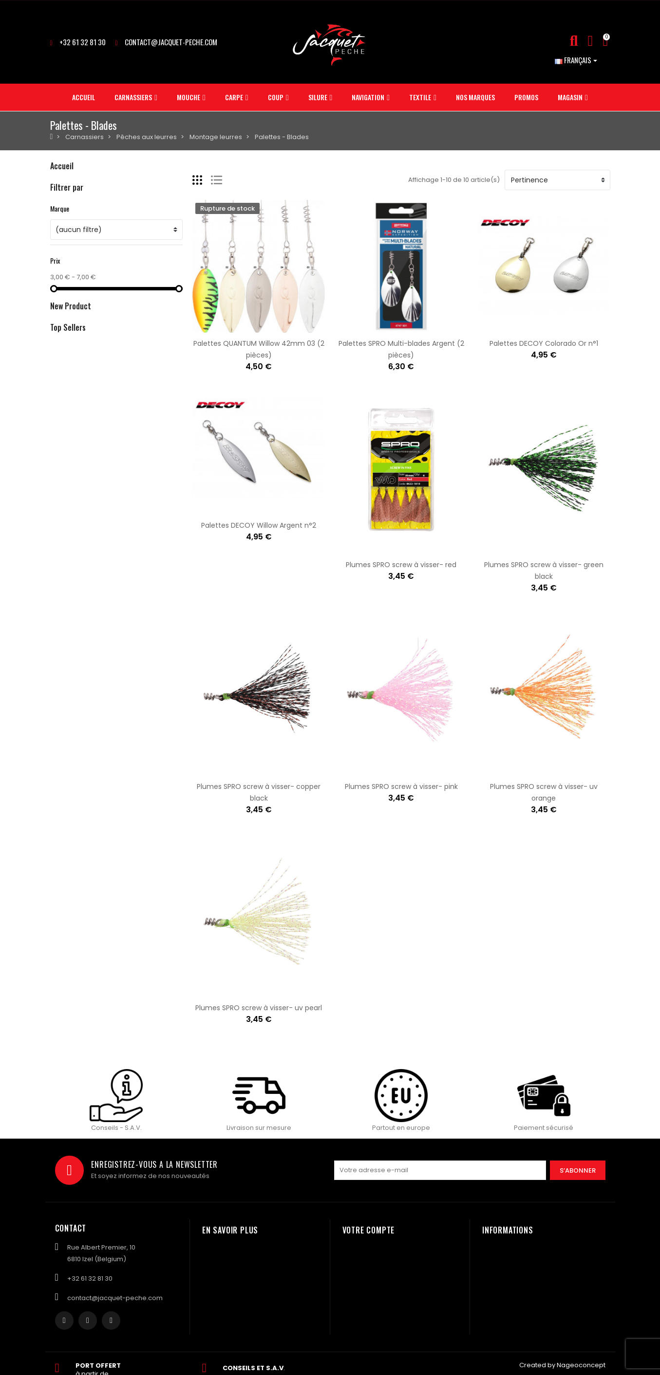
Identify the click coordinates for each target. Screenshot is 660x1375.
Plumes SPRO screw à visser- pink (401, 786)
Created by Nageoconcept (562, 1365)
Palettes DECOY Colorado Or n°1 (544, 343)
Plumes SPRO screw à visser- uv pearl (258, 1008)
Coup (59, 234)
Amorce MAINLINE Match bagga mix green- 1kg (174, 457)
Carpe (60, 217)
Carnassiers (69, 184)
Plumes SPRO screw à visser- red (401, 565)
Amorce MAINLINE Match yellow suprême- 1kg (172, 574)
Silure (59, 250)
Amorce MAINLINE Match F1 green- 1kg (159, 515)
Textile (60, 283)
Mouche (63, 201)
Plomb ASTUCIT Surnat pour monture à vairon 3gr (180, 740)
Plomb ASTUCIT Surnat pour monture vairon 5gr (177, 648)
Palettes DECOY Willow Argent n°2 (258, 525)
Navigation (67, 267)
